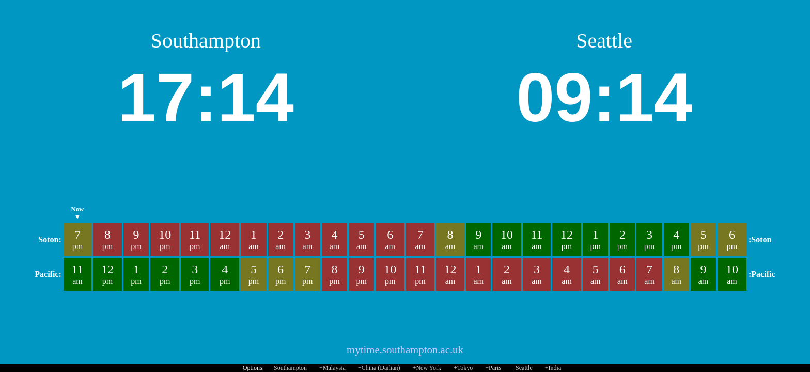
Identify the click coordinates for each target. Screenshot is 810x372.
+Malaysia (332, 367)
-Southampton (289, 367)
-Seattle (523, 367)
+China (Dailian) (379, 367)
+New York (427, 367)
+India (553, 367)
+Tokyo (463, 367)
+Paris (493, 367)
